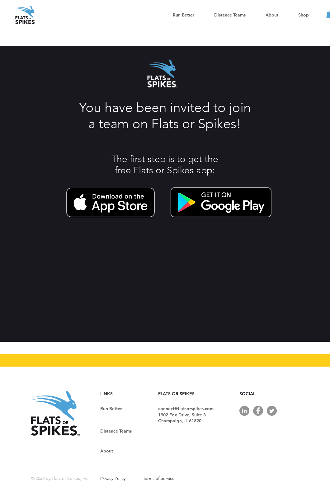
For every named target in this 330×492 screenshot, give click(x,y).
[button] (229, 14)
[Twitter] (272, 411)
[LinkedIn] (244, 411)
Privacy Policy (112, 478)
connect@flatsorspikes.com (186, 408)
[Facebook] (258, 411)
